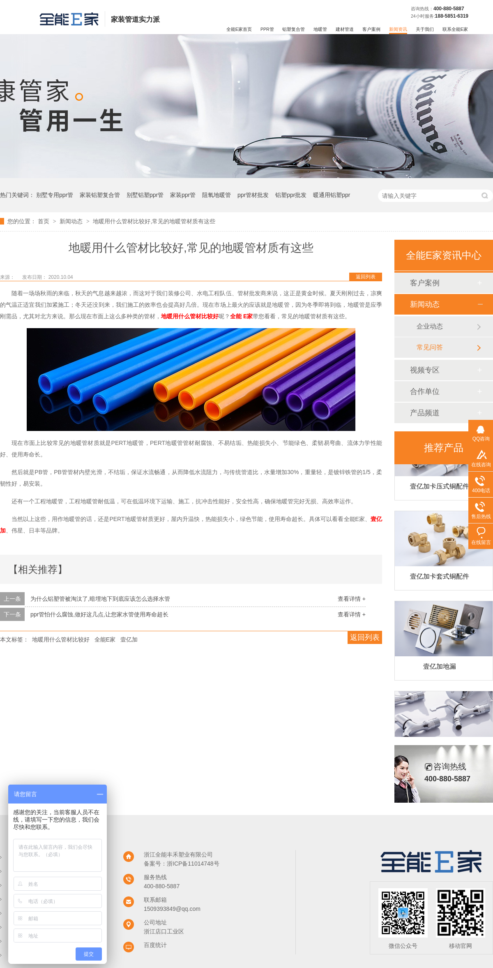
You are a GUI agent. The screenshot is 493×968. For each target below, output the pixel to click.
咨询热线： (422, 8)
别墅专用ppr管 (54, 195)
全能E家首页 (239, 29)
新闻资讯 (398, 29)
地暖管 (320, 29)
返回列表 (366, 277)
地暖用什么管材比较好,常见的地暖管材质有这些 (154, 221)
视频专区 (425, 370)
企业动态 (430, 326)
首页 (44, 221)
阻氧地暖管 (216, 195)
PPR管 (267, 29)
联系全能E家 (455, 29)
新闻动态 (72, 221)
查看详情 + (352, 598)
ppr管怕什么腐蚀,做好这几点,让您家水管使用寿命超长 (99, 614)
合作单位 (425, 391)
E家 (248, 316)
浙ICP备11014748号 (193, 863)
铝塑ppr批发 (290, 195)
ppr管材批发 (253, 195)
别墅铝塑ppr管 (145, 195)
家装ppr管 (183, 195)
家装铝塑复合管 (100, 195)
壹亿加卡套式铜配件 (439, 578)
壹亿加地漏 (439, 668)
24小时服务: (423, 16)
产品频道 (425, 413)
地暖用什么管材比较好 (190, 316)
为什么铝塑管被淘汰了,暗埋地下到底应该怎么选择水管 (100, 598)
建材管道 (345, 29)
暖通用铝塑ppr (331, 195)
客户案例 (371, 29)
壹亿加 (129, 639)
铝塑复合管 (293, 29)
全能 (236, 316)
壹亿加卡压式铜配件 (439, 488)
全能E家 (104, 639)
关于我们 (425, 29)
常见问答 (430, 347)
